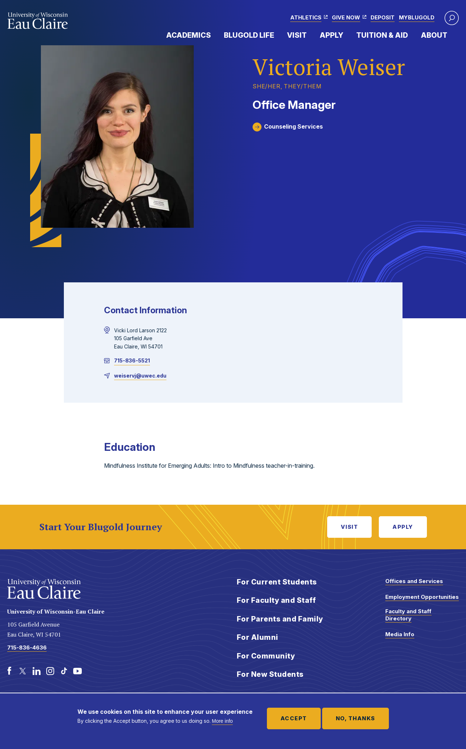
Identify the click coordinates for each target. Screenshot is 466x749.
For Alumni (257, 637)
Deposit (383, 17)
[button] (451, 18)
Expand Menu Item (214, 35)
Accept (294, 718)
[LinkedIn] (36, 671)
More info (222, 721)
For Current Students (277, 582)
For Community (266, 656)
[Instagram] (50, 671)
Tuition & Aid (382, 35)
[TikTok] (64, 671)
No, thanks (355, 718)
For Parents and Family (280, 619)
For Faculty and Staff (276, 600)
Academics (188, 35)
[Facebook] (9, 671)
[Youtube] (77, 671)
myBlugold (416, 17)
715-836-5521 (132, 360)
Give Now (346, 17)
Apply (331, 35)
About (434, 35)
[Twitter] (23, 671)
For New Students (270, 674)
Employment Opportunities (422, 596)
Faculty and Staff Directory (408, 615)
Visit (297, 35)
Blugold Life (249, 35)
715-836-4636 (27, 647)
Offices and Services (414, 581)
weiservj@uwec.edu (140, 376)
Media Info (399, 634)
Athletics (305, 17)
